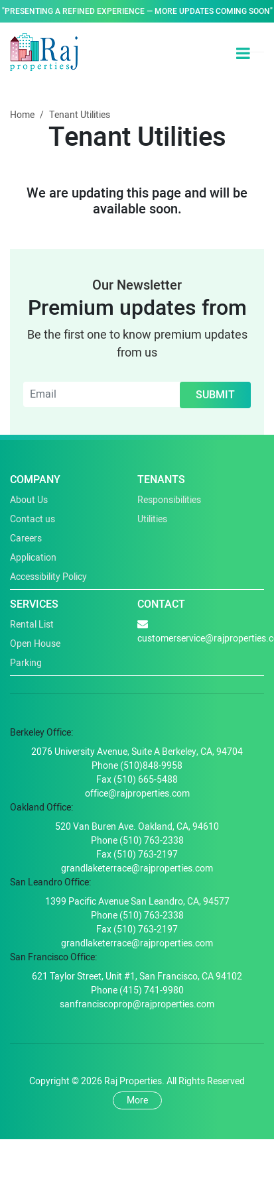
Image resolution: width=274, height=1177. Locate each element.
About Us (29, 500)
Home (22, 115)
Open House (35, 644)
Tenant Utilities (79, 115)
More (137, 1100)
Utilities (152, 519)
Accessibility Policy (48, 577)
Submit (215, 395)
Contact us (32, 519)
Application (33, 558)
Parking (26, 663)
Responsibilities (169, 500)
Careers (26, 538)
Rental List (32, 625)
